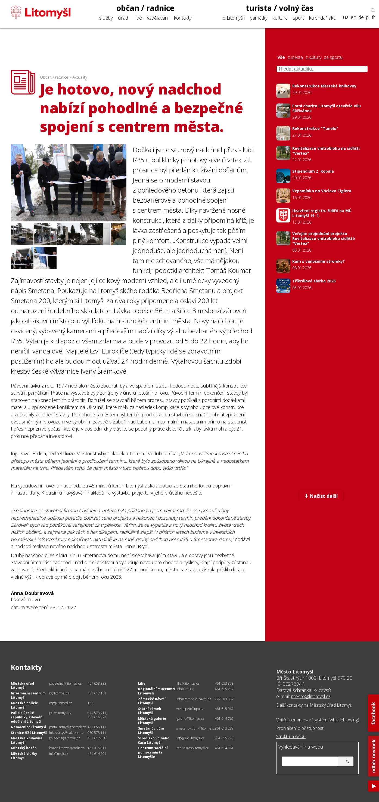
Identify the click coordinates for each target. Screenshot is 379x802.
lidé (138, 17)
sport (298, 17)
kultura (280, 17)
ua (346, 17)
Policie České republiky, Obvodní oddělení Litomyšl (27, 717)
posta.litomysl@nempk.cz (67, 727)
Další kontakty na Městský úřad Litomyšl (314, 705)
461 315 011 (97, 748)
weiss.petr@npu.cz (190, 708)
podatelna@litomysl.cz (65, 683)
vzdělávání (158, 17)
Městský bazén (24, 748)
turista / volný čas (279, 8)
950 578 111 (97, 732)
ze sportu (333, 57)
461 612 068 (97, 738)
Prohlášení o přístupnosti (300, 728)
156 (90, 703)
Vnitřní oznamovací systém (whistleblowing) (317, 720)
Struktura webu (291, 736)
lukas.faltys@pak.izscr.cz (66, 732)
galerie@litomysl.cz (190, 718)
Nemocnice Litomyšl (28, 727)
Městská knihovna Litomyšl (26, 740)
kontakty (183, 17)
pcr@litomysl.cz (60, 712)
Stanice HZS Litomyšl (29, 732)
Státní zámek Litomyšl (149, 710)
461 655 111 (97, 727)
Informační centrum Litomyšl (28, 695)
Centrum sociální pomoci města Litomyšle (153, 752)
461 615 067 (224, 708)
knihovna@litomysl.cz (64, 738)
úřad (123, 17)
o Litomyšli (234, 17)
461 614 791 (97, 753)
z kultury (313, 57)
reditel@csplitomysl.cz (192, 748)
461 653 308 (224, 683)
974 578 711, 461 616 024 (97, 714)
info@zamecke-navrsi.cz (193, 699)
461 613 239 (224, 728)
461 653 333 (97, 683)
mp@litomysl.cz (60, 703)
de (361, 17)
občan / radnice (145, 8)
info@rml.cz (184, 689)
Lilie (141, 683)
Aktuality (80, 77)
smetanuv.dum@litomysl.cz (196, 728)
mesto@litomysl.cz (310, 696)
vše (281, 57)
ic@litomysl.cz (59, 693)
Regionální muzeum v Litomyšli (156, 691)
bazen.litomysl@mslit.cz (66, 748)
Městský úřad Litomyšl (22, 685)
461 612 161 (97, 693)
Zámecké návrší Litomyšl (152, 701)
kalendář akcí (323, 17)
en (353, 17)
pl (368, 17)
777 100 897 (224, 699)
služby (106, 17)
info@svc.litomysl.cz (190, 738)
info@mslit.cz (58, 753)
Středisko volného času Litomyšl (153, 740)
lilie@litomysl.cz (187, 683)
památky (259, 17)
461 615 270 (224, 738)
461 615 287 (224, 689)
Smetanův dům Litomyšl (151, 730)
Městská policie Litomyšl (24, 705)
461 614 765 (224, 718)
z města (295, 57)
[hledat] (317, 762)
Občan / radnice (54, 77)
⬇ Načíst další (321, 496)
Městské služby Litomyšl (24, 755)
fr (373, 17)
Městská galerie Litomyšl (152, 720)
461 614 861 (224, 748)
